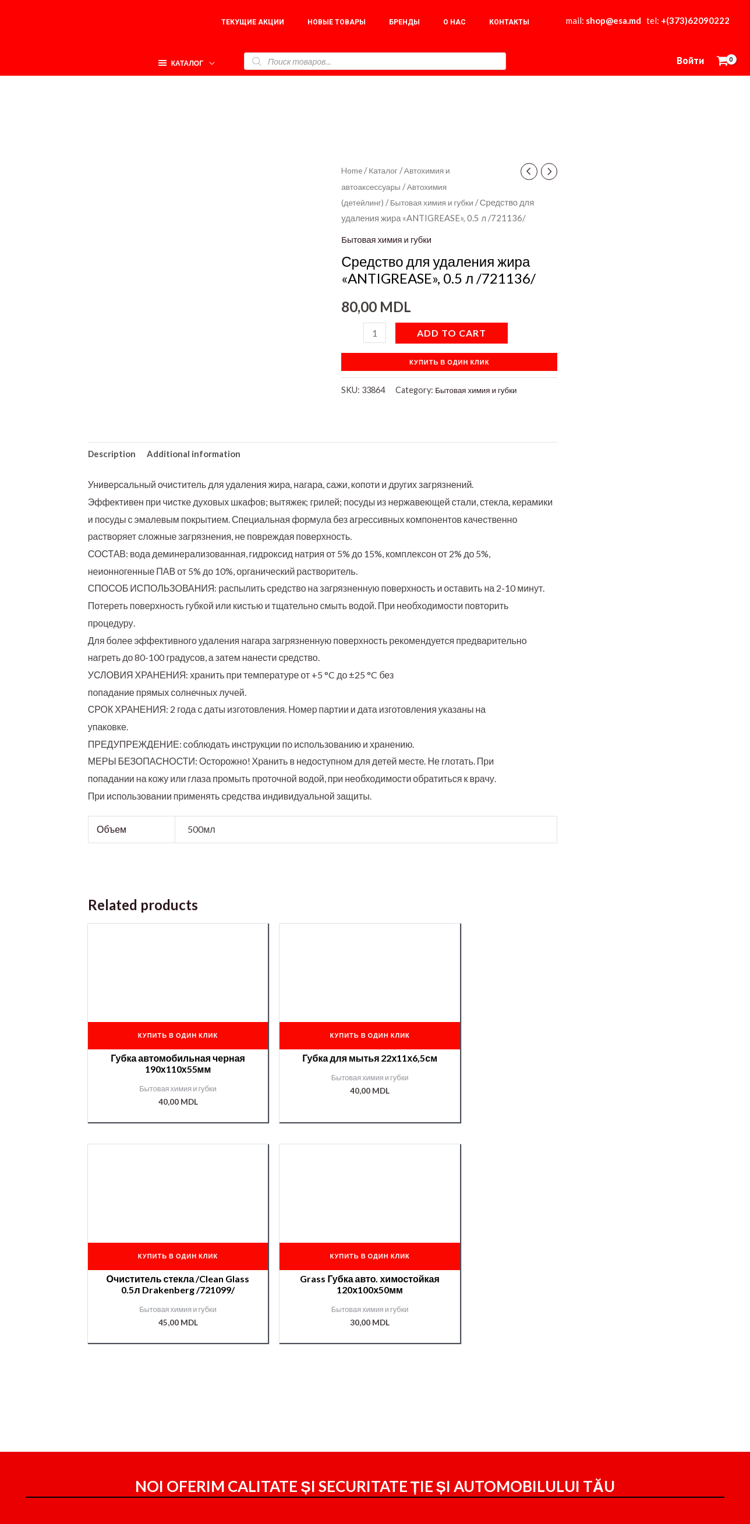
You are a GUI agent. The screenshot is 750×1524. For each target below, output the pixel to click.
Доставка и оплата (485, 1392)
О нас (597, 1374)
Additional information (200, 455)
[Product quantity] (375, 333)
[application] (207, 57)
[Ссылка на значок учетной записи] (690, 61)
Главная (603, 1357)
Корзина (603, 1392)
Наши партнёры (619, 1409)
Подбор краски (616, 1426)
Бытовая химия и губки (438, 202)
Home (352, 170)
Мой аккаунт (471, 1408)
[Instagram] (523, 1505)
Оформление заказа (489, 1376)
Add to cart (453, 332)
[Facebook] (498, 1505)
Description (113, 455)
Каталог (386, 170)
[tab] (113, 455)
